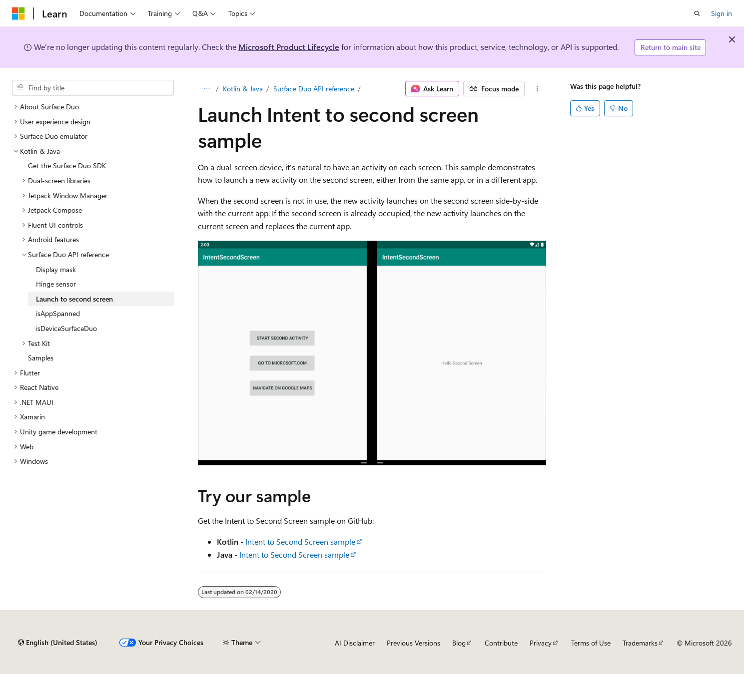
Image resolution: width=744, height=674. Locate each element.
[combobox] (93, 88)
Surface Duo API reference (313, 88)
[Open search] (697, 13)
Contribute (501, 643)
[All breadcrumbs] (206, 89)
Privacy (541, 643)
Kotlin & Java (243, 88)
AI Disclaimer (355, 643)
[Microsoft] (18, 13)
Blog (459, 643)
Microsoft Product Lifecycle (288, 46)
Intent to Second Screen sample (300, 541)
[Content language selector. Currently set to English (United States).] (57, 643)
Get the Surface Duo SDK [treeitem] (67, 165)
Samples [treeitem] (40, 357)
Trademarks (640, 643)
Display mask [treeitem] (56, 269)
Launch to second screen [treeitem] (74, 299)
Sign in (721, 13)
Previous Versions (413, 643)
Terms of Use (591, 643)
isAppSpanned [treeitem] (58, 313)
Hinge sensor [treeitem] (56, 284)
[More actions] (537, 89)
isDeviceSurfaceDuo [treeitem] (66, 328)
